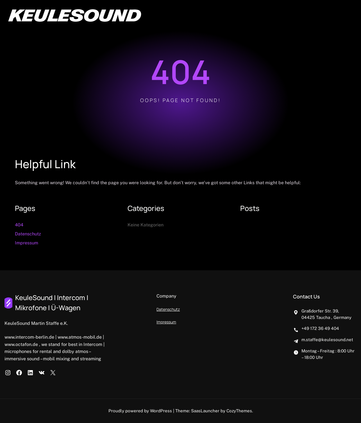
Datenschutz (28, 234)
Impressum (26, 243)
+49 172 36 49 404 (320, 328)
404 (19, 225)
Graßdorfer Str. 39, (320, 311)
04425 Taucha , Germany (326, 317)
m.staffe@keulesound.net (327, 339)
